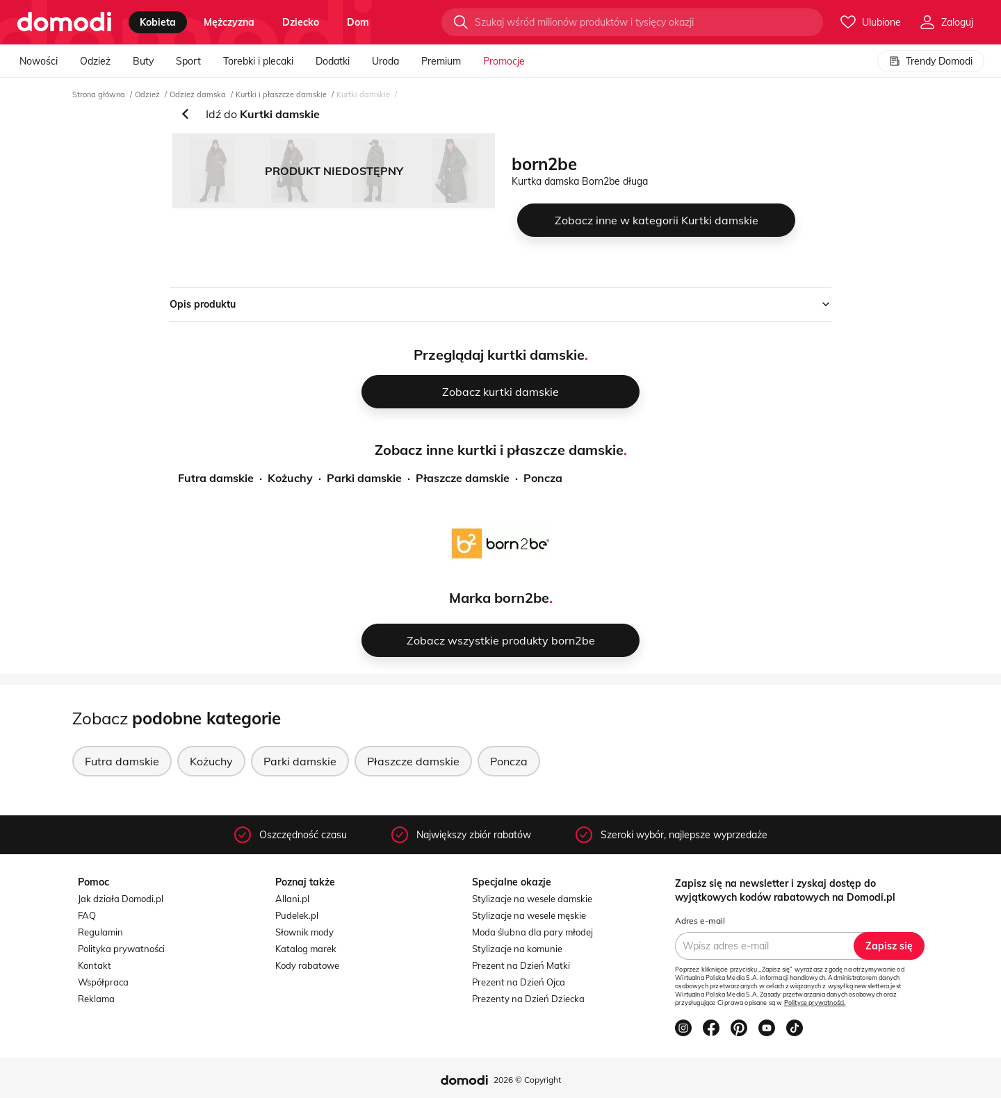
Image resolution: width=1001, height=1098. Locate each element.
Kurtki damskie (363, 94)
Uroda (385, 61)
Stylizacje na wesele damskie (532, 898)
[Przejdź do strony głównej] (64, 22)
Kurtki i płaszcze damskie (281, 94)
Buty (143, 61)
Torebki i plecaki (258, 61)
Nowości (38, 61)
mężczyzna (229, 22)
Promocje (504, 61)
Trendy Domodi (930, 61)
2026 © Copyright (527, 1079)
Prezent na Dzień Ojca (518, 982)
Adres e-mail (700, 920)
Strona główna (98, 94)
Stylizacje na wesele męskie (529, 915)
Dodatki (333, 61)
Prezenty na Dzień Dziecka (528, 998)
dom (358, 22)
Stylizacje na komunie (517, 948)
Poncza (542, 478)
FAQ (87, 915)
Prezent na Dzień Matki (521, 965)
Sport (188, 61)
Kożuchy (290, 478)
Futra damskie (216, 478)
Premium (441, 61)
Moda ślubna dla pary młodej (532, 932)
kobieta (158, 22)
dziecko (300, 22)
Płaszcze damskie (463, 478)
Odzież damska (198, 94)
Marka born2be (499, 597)
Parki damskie (364, 478)
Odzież (95, 61)
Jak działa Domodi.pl (120, 898)
